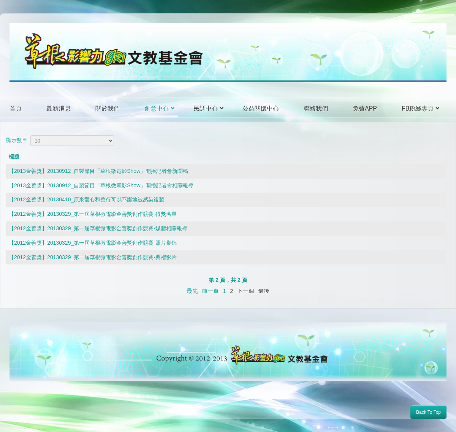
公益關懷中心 (260, 108)
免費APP (365, 108)
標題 (14, 156)
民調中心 (205, 108)
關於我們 (107, 108)
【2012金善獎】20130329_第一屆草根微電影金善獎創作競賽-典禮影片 (93, 257)
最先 (192, 291)
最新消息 (58, 108)
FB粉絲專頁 (418, 108)
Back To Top (428, 412)
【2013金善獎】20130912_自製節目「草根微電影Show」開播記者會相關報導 (101, 185)
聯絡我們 (316, 108)
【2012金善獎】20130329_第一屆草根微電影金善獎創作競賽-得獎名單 (93, 214)
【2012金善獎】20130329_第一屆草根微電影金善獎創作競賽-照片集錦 (93, 243)
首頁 (16, 108)
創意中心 (156, 108)
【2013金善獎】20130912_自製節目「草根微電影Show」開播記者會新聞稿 (98, 171)
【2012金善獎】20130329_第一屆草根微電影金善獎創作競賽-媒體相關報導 (98, 228)
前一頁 (210, 291)
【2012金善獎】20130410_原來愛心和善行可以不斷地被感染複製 (86, 199)
